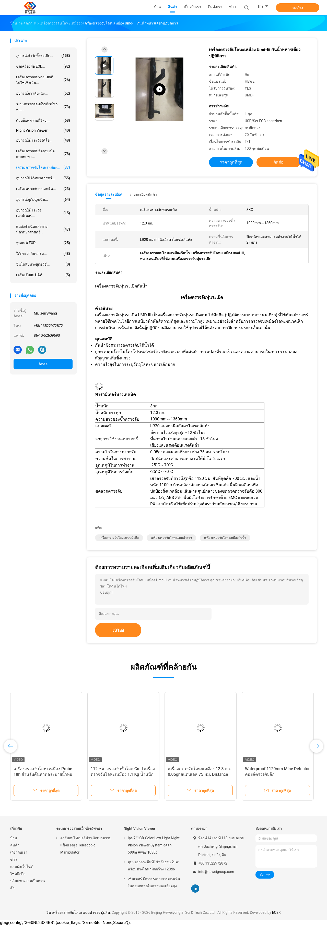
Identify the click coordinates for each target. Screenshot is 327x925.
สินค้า (14, 845)
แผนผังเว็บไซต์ (21, 867)
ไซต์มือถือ (17, 874)
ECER (276, 912)
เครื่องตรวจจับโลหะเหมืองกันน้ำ (225, 538)
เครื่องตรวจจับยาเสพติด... (43, 188)
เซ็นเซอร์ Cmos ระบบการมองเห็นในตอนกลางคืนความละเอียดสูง (154, 882)
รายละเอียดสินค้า (143, 194)
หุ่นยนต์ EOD (43, 242)
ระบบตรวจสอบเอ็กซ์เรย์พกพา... (43, 107)
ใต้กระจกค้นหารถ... (43, 253)
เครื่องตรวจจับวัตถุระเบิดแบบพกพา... (43, 154)
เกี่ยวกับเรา (18, 852)
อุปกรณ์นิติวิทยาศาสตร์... (43, 178)
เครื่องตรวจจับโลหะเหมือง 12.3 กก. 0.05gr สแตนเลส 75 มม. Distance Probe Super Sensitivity (199, 774)
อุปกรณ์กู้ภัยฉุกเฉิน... (43, 199)
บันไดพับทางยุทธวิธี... (43, 264)
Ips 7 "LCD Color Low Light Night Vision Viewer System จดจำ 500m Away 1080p (154, 845)
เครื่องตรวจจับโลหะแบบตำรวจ (171, 538)
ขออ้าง (298, 8)
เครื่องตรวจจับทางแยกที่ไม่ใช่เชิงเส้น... (43, 80)
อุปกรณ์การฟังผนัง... (43, 93)
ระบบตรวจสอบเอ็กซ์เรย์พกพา (79, 829)
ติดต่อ (43, 364)
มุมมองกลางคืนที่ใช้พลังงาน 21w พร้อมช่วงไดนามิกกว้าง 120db (153, 865)
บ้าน (13, 838)
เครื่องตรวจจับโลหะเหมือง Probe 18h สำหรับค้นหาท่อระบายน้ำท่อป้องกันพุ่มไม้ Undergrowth (43, 774)
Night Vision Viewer (43, 130)
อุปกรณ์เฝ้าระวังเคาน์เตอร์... (43, 213)
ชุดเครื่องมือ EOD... (43, 66)
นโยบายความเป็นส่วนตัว (27, 884)
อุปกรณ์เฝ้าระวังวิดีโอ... (43, 140)
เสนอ (118, 630)
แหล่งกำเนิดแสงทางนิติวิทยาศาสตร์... (43, 229)
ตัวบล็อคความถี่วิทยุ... (43, 120)
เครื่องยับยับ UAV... (43, 275)
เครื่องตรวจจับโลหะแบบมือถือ (119, 538)
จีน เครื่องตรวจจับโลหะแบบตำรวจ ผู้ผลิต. (79, 912)
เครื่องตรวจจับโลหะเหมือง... (43, 167)
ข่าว (13, 859)
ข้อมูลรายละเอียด (108, 194)
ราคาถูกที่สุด (231, 162)
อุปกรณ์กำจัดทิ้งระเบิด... (43, 55)
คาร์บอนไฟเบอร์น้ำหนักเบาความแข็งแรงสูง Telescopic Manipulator (85, 845)
